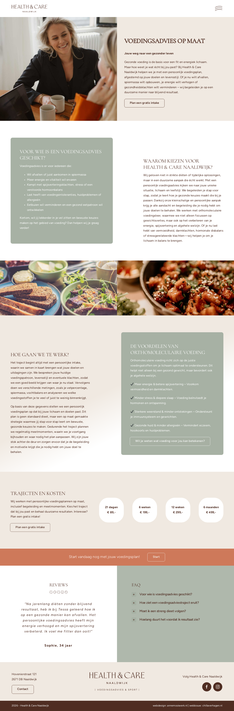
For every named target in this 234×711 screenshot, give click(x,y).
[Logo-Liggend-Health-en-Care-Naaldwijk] (29, 6)
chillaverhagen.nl (212, 705)
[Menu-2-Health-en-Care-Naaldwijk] (218, 7)
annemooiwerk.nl (177, 705)
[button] (178, 594)
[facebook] (206, 686)
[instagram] (217, 686)
